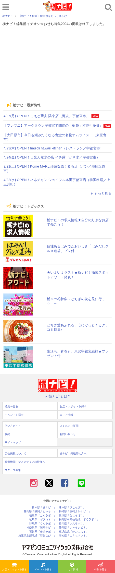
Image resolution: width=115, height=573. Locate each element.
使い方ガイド (13, 425)
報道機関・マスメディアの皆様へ (25, 461)
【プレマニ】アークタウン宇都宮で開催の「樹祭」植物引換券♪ (52, 125)
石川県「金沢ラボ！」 (42, 531)
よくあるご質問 (69, 425)
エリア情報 (72, 567)
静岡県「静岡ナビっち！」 (40, 511)
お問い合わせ (68, 434)
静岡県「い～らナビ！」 (74, 527)
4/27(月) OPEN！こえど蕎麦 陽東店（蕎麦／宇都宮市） (46, 116)
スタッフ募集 (13, 470)
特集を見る (100, 567)
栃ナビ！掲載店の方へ (73, 453)
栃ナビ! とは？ (57, 396)
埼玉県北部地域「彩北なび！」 (37, 535)
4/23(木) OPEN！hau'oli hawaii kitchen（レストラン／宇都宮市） (53, 148)
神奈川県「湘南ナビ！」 (41, 527)
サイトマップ (13, 442)
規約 (7, 434)
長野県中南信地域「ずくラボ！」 (79, 519)
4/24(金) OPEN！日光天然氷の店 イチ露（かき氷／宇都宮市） (51, 157)
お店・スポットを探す (14, 567)
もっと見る (101, 193)
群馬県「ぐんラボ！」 (42, 523)
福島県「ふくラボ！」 (42, 515)
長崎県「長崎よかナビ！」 (75, 511)
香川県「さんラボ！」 (72, 523)
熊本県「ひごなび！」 (72, 507)
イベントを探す (43, 567)
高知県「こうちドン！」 (74, 535)
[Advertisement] (57, 64)
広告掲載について (15, 453)
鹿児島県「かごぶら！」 (74, 531)
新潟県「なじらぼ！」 (72, 515)
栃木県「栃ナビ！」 (44, 507)
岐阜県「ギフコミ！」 (42, 519)
